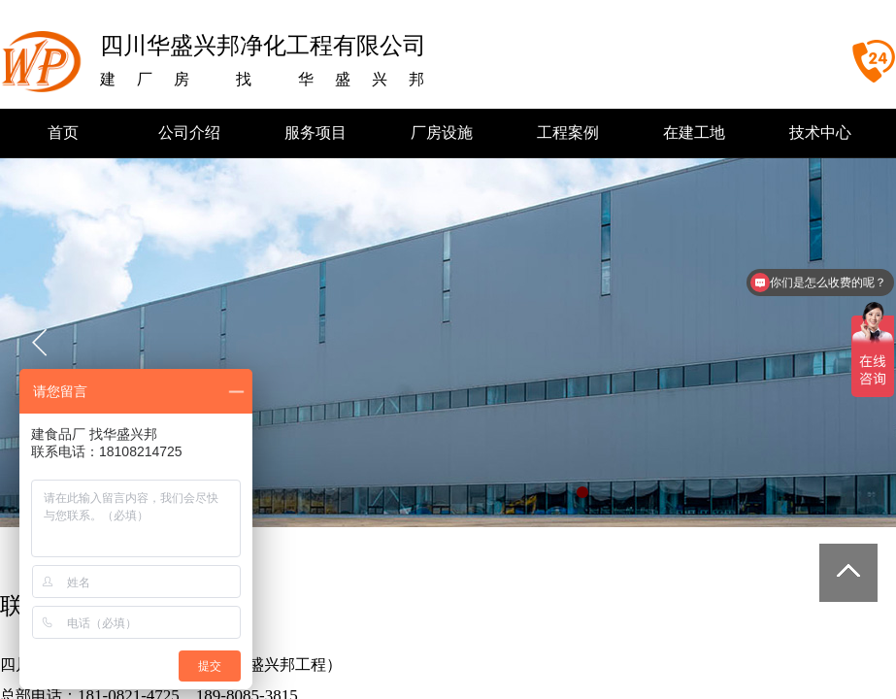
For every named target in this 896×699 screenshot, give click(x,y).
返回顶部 (848, 573)
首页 (63, 132)
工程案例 (568, 132)
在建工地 (694, 132)
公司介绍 (189, 132)
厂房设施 (442, 132)
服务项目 (315, 132)
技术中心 (820, 132)
